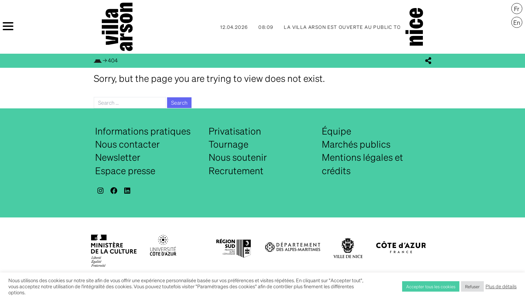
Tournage (228, 144)
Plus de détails (501, 286)
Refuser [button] (472, 286)
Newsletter (117, 157)
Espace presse (125, 170)
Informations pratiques (143, 131)
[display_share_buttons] (428, 60)
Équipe (336, 131)
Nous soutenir (238, 157)
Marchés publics (356, 144)
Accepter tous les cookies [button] (430, 286)
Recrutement (236, 170)
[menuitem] (516, 9)
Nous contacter (127, 144)
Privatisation (235, 131)
